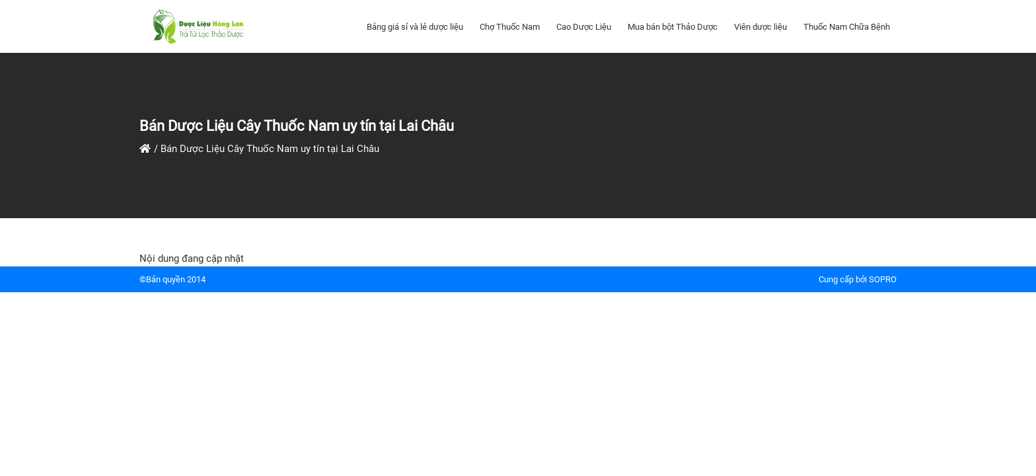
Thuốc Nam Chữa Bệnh (846, 27)
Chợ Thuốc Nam (510, 27)
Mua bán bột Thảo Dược (673, 27)
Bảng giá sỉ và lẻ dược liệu (415, 27)
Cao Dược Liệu (583, 27)
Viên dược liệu (760, 27)
